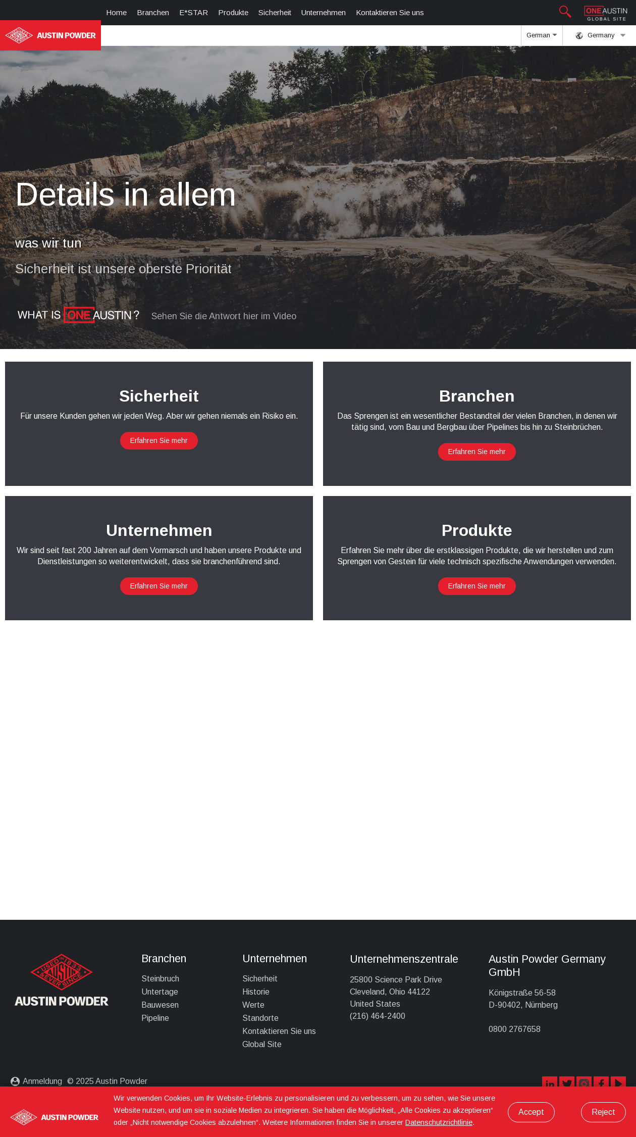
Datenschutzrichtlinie (438, 1122)
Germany (600, 35)
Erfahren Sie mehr (159, 440)
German (541, 38)
